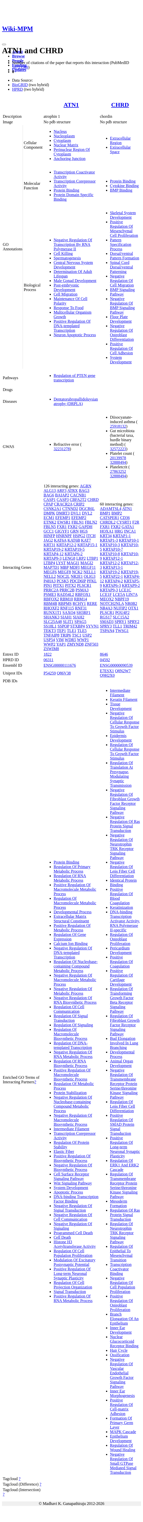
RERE (92, 603)
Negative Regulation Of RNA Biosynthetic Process (75, 1000)
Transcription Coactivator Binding (121, 1269)
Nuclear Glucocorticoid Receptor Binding (124, 1341)
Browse (18, 56)
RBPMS (65, 603)
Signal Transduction (70, 1291)
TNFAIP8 (51, 635)
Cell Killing (63, 253)
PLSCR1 (84, 585)
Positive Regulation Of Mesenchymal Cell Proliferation (124, 229)
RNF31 (81, 608)
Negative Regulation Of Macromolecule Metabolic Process (75, 979)
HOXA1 (107, 531)
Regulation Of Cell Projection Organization (73, 1284)
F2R (135, 522)
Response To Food (69, 308)
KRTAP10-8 (110, 554)
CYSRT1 (124, 522)
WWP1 (83, 640)
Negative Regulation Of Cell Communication (73, 1217)
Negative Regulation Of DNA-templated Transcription (73, 952)
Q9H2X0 (107, 675)
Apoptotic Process (68, 1192)
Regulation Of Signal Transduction (71, 1018)
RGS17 (106, 617)
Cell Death (62, 1237)
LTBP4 (49, 563)
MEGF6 (50, 572)
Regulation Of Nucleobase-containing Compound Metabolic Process (76, 966)
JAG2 (48, 540)
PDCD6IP (78, 581)
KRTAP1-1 (122, 536)
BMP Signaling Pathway (122, 292)
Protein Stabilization (70, 1093)
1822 (48, 654)
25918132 (118, 426)
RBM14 (80, 599)
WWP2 (49, 644)
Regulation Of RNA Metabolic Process (70, 878)
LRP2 (81, 558)
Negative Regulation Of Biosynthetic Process (73, 1167)
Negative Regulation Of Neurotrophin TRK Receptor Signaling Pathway (122, 846)
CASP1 (50, 499)
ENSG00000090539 (116, 665)
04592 (105, 660)
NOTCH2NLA (112, 603)
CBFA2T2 (78, 499)
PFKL (92, 581)
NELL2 (50, 576)
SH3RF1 (84, 612)
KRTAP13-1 (113, 567)
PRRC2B (67, 590)
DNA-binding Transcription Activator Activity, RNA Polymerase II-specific (125, 921)
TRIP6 (65, 635)
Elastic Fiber (64, 1151)
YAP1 (61, 644)
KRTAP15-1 (87, 545)
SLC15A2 (121, 617)
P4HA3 (50, 581)
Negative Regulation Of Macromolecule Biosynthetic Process (73, 1119)
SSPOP (63, 626)
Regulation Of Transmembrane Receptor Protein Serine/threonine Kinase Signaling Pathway (124, 1185)
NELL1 (90, 572)
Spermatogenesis (67, 258)
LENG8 (68, 558)
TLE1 (71, 631)
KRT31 (49, 545)
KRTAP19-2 (54, 549)
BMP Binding (121, 190)
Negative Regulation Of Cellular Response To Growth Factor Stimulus (124, 722)
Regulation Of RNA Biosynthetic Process (70, 1063)
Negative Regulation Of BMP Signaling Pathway (122, 305)
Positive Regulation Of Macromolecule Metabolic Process (75, 889)
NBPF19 (122, 599)
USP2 (87, 635)
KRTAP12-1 (113, 558)
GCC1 (49, 531)
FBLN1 (78, 522)
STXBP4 (77, 626)
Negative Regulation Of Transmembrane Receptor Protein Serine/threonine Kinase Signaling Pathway (124, 1083)
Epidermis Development (121, 738)
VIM (60, 640)
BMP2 (117, 513)
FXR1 (62, 527)
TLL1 (117, 626)
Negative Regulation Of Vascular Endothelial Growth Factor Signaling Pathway (122, 1373)
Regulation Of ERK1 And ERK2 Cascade (124, 1165)
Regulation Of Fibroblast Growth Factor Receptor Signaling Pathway (125, 1025)
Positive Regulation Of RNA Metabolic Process (73, 1298)
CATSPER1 (109, 518)
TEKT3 (50, 631)
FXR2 (73, 527)
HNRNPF (64, 536)
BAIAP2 (62, 495)
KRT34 (106, 536)
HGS (84, 531)
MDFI (74, 567)
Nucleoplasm (64, 136)
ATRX (72, 490)
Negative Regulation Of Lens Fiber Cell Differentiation (122, 869)
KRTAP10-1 (129, 540)
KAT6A (60, 540)
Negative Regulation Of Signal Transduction (73, 1208)
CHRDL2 (108, 522)
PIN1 (48, 585)
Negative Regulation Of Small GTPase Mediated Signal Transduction (123, 1463)
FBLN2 (91, 522)
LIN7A (131, 594)
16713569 (20, 67)
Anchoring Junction (70, 158)
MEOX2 (107, 599)
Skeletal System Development (123, 215)
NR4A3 (106, 608)
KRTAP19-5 (74, 549)
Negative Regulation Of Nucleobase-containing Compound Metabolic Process (73, 1104)
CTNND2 (70, 508)
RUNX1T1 (52, 612)
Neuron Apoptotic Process (75, 335)
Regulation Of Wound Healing (122, 1447)
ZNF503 (91, 644)
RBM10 (66, 599)
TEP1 (61, 631)
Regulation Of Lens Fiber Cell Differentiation (122, 1106)
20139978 (118, 458)
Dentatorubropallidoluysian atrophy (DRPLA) (76, 401)
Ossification (119, 1355)
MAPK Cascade (123, 1432)
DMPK (49, 513)
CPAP (48, 504)
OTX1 (133, 608)
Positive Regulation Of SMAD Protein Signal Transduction (122, 1124)
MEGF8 (64, 572)
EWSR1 (63, 522)
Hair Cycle (119, 1350)
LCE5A (119, 594)
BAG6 (49, 495)
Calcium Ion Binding (71, 943)
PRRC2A (51, 590)
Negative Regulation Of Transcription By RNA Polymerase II (73, 244)
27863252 (118, 471)
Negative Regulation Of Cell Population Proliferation (122, 1285)
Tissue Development (121, 706)
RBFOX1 (82, 594)
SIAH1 (66, 617)
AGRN (85, 486)
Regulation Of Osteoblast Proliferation (121, 939)
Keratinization (121, 907)
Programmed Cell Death (73, 1233)
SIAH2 (78, 617)
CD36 (125, 518)
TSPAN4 (107, 631)
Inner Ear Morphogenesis (122, 1393)
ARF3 (61, 490)
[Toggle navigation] (4, 44)
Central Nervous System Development (73, 264)
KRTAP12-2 (66, 545)
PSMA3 (82, 590)
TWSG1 (122, 631)
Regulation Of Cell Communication (69, 1009)
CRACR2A (63, 504)
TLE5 (82, 631)
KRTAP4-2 (114, 581)
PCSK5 (63, 581)
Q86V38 (64, 673)
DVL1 (75, 513)
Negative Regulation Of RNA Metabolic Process (73, 1054)
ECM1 (49, 518)
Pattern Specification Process (120, 244)
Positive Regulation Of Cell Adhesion (121, 348)
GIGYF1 (62, 531)
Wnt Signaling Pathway (73, 1183)
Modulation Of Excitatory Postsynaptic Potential (74, 1262)
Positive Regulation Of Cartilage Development (121, 977)
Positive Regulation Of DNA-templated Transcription (72, 325)
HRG (119, 531)
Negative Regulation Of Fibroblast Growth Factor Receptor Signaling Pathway (125, 801)
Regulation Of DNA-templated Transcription (73, 1045)
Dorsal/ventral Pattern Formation (124, 255)
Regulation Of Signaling (73, 1025)
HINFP (49, 536)
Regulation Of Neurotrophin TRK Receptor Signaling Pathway (122, 1233)
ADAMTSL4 (110, 508)
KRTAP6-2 (73, 554)
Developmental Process (73, 912)
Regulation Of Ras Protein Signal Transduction (125, 1214)
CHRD (120, 104)
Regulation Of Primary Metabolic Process (72, 869)
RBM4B (50, 603)
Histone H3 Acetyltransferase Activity (75, 1244)
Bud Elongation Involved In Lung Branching (124, 1043)
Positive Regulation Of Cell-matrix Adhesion (121, 1407)
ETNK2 (50, 522)
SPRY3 (106, 626)
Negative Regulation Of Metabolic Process (73, 991)
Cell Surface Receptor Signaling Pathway (71, 1176)
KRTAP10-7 (113, 549)
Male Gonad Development (75, 280)
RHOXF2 (51, 608)
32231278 (62, 449)
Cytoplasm (62, 140)
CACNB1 (78, 495)
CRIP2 (79, 504)
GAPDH (85, 527)
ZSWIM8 (51, 649)
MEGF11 (88, 567)
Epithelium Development (121, 1438)
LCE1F (106, 594)
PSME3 (50, 594)
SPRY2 (133, 621)
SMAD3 (107, 621)
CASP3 (63, 499)
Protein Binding (66, 190)
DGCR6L (87, 508)
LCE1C (125, 590)
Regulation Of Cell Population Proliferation (73, 1253)
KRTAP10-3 (110, 545)
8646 (104, 654)
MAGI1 (73, 563)
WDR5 (70, 640)
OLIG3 (89, 576)
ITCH (91, 536)
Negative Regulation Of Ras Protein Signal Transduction (125, 824)
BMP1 (105, 513)
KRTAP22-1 (113, 576)
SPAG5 (80, 621)
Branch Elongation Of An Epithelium (124, 1318)
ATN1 (71, 104)
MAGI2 (86, 563)
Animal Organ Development (121, 1063)
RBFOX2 (51, 599)
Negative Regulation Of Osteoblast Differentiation (122, 333)
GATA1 (128, 527)
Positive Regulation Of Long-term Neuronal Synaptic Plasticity (72, 1273)
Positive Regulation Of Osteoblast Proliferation (121, 1303)
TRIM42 (130, 626)
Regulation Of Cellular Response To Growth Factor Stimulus (124, 751)
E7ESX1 (107, 671)
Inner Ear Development (121, 1330)
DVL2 (87, 513)
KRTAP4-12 (54, 554)
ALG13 (50, 490)
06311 (48, 660)
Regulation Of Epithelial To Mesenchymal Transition (121, 1253)
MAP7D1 (51, 567)
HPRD (17, 89)
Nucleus (60, 131)
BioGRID (20, 85)
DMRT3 (62, 513)
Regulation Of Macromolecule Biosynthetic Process (70, 1034)
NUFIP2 (120, 608)
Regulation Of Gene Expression (70, 936)
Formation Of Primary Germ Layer (121, 1422)
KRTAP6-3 (112, 585)
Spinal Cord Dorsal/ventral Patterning (121, 267)
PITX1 (58, 585)
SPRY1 (120, 621)
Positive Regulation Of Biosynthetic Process (72, 1158)
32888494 (118, 462)
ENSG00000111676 (60, 665)
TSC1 (76, 635)
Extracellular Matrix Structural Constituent (71, 918)
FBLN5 (50, 527)
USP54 (49, 640)
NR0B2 (131, 603)
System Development (121, 359)
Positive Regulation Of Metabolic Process (72, 927)
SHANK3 (51, 617)
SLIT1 (68, 621)
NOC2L (63, 576)
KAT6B (73, 540)
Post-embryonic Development (66, 287)
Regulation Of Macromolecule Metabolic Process (75, 903)
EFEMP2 (78, 518)
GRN (74, 531)
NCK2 (77, 572)
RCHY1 (79, 603)
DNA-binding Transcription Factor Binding (76, 1199)
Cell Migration (66, 294)
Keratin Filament (123, 699)
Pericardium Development (121, 950)
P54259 (50, 673)
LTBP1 (92, 558)
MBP (64, 567)
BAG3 (84, 490)
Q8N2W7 (123, 671)
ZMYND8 (75, 644)
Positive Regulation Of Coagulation (121, 961)
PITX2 (70, 585)
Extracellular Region (120, 140)
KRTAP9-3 (53, 558)
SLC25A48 (53, 621)
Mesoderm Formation (118, 1203)
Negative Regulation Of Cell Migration (122, 280)
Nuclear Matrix (66, 145)
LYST (61, 563)
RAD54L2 (65, 594)
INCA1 (130, 531)
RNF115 (67, 608)
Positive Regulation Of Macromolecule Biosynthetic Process (72, 1074)
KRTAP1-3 (109, 540)
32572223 (118, 449)
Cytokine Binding (124, 186)
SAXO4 (69, 612)
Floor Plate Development (121, 319)
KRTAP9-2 (131, 585)
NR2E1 (77, 576)
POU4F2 (122, 612)
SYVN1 (92, 626)
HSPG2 (79, 536)
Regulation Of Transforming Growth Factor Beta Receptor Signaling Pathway (122, 1000)
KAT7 (86, 540)
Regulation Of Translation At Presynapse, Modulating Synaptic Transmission (121, 774)
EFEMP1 (62, 518)
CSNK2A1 (52, 508)
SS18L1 (50, 626)
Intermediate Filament (71, 1129)
